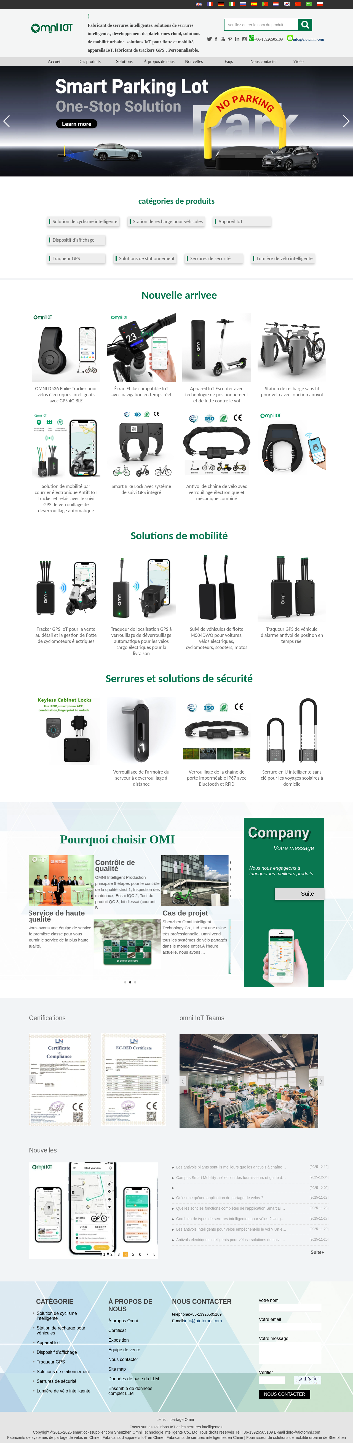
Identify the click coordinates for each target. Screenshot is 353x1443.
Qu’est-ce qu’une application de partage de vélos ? (219, 1198)
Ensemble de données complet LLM (130, 1391)
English (198, 4)
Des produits (89, 61)
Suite (307, 893)
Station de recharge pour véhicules (168, 221)
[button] (346, 121)
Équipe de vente (124, 1349)
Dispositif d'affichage (73, 240)
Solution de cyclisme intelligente (85, 221)
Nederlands (275, 4)
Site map (117, 1369)
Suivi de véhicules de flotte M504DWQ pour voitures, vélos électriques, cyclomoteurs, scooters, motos (216, 638)
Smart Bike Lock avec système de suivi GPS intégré (141, 489)
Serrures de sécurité (210, 258)
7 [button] (147, 1254)
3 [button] (118, 1254)
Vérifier (266, 1372)
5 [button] (133, 1254)
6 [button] (140, 1254)
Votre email (270, 1319)
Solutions (124, 61)
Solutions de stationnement (147, 258)
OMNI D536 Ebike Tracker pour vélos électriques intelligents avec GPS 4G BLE (66, 395)
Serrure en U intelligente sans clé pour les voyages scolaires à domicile (292, 778)
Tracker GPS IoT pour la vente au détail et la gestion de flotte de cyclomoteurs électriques (66, 635)
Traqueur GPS (66, 258)
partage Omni (182, 1419)
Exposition (118, 1340)
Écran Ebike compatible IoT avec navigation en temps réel (141, 392)
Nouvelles (194, 61)
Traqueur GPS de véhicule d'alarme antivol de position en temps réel (292, 635)
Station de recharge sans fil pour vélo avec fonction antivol (292, 392)
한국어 (286, 4)
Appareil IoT (230, 221)
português (264, 4)
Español (253, 4)
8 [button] (154, 1254)
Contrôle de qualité (117, 865)
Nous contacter (263, 61)
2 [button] (111, 1254)
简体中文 (297, 4)
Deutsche (220, 4)
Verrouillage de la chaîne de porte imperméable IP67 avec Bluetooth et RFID (216, 778)
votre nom (269, 1300)
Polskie (319, 4)
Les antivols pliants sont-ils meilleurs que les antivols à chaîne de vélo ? (231, 1167)
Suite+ (317, 1252)
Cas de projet (188, 913)
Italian (231, 4)
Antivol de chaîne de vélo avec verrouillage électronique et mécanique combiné (216, 492)
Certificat (117, 1330)
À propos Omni (123, 1320)
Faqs (228, 61)
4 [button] (126, 1254)
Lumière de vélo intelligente (285, 258)
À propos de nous (159, 61)
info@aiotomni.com (305, 39)
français (209, 4)
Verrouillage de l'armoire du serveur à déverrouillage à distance (141, 778)
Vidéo (298, 61)
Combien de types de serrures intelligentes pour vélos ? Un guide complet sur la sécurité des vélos (231, 1219)
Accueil (54, 61)
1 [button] (104, 1254)
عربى (308, 4)
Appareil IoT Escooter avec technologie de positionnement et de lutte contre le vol (216, 395)
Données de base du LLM (133, 1378)
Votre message (273, 1338)
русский (242, 4)
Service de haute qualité (58, 916)
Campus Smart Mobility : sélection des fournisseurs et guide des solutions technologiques (231, 1177)
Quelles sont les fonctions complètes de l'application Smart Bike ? (231, 1208)
